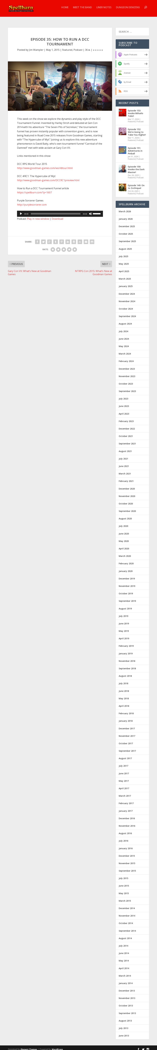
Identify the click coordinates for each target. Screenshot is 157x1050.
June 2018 (124, 688)
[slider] (55, 211)
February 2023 (126, 418)
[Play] (20, 211)
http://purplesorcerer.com (32, 202)
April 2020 (124, 545)
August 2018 (125, 673)
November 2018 (127, 658)
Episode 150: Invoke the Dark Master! (136, 166)
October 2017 (126, 740)
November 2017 (127, 733)
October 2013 (126, 1002)
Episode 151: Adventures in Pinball (135, 148)
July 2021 (123, 455)
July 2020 (123, 523)
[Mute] (90, 211)
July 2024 (123, 328)
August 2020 (125, 515)
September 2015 (127, 868)
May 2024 (124, 343)
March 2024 (125, 350)
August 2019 (125, 605)
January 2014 (126, 980)
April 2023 (124, 411)
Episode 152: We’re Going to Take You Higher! (137, 129)
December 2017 (127, 725)
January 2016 (126, 845)
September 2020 (127, 508)
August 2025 (125, 246)
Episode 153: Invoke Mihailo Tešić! (135, 110)
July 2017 (123, 763)
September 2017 (127, 748)
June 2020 (124, 530)
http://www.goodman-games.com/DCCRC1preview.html (48, 177)
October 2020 (126, 500)
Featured (67, 47)
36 (87, 47)
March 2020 (125, 553)
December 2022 (127, 425)
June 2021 (124, 463)
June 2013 (124, 1032)
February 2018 (126, 710)
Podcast (77, 47)
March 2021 (125, 470)
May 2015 (124, 890)
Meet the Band (82, 9)
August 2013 (125, 1017)
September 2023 (127, 388)
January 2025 (126, 283)
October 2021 (126, 433)
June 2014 (124, 950)
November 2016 (127, 823)
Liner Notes (103, 9)
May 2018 (124, 695)
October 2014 (126, 920)
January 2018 (126, 718)
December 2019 (127, 575)
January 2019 (126, 650)
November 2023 (127, 373)
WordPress (57, 1046)
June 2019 (124, 620)
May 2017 (124, 778)
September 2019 (127, 598)
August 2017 (125, 755)
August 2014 (125, 935)
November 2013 (127, 995)
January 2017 (126, 808)
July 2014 (123, 943)
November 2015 (127, 860)
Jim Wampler (36, 47)
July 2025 (123, 253)
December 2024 (127, 291)
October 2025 (126, 231)
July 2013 (123, 1025)
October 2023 (126, 381)
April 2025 (124, 268)
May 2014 (124, 957)
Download (57, 216)
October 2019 (126, 590)
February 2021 (126, 478)
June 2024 (124, 336)
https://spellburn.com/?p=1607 (34, 189)
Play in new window (38, 216)
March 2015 (125, 898)
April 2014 (124, 965)
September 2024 (127, 313)
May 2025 (124, 261)
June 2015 (124, 883)
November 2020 (127, 493)
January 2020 (126, 568)
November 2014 (127, 913)
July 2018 (123, 680)
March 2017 (125, 793)
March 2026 (125, 208)
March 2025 (125, 276)
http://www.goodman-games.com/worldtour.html (45, 165)
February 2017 (126, 800)
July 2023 (123, 395)
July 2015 (123, 875)
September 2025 (127, 238)
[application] (60, 211)
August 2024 (125, 320)
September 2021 (127, 440)
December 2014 (127, 905)
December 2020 (127, 485)
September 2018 (127, 665)
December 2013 (127, 987)
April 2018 (124, 703)
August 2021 (125, 448)
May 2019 (124, 628)
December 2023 (127, 365)
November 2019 (127, 583)
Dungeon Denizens (128, 9)
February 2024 (126, 358)
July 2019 (123, 613)
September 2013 (127, 1010)
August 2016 (125, 830)
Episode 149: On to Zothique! (136, 184)
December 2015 (127, 853)
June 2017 (124, 770)
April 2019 (124, 635)
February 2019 (126, 643)
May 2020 (124, 538)
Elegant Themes (29, 1046)
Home (64, 9)
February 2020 (126, 560)
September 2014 (127, 928)
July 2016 (123, 838)
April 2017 (124, 785)
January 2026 (126, 216)
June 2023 (124, 403)
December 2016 (127, 815)
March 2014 (125, 973)
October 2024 (126, 306)
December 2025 (127, 223)
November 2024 (127, 298)
